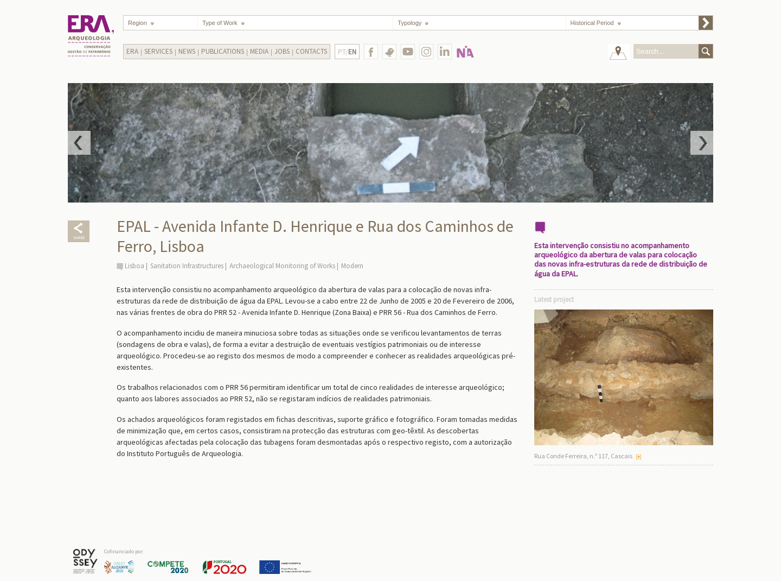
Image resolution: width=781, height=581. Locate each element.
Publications (222, 51)
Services (158, 51)
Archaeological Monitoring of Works (282, 265)
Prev (79, 143)
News (186, 51)
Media (259, 51)
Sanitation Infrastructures (186, 265)
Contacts (311, 51)
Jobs (282, 51)
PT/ (347, 51)
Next (701, 143)
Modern (352, 265)
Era (132, 51)
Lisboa (134, 265)
